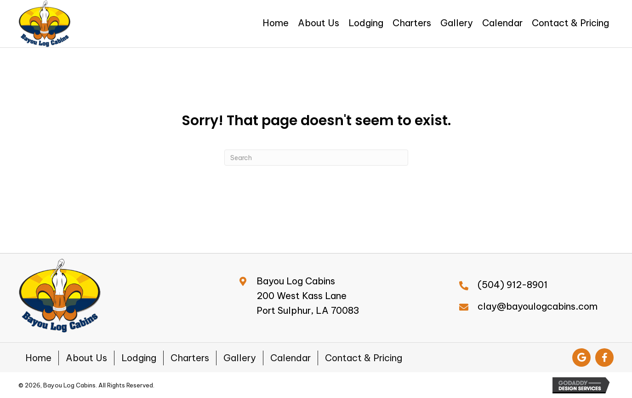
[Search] (316, 158)
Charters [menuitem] (190, 357)
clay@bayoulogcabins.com (538, 306)
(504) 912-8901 (512, 284)
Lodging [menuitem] (138, 357)
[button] (581, 357)
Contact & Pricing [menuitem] (363, 357)
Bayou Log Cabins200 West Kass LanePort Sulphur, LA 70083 (307, 295)
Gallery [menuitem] (239, 357)
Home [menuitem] (38, 357)
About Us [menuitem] (86, 357)
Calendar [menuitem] (290, 357)
